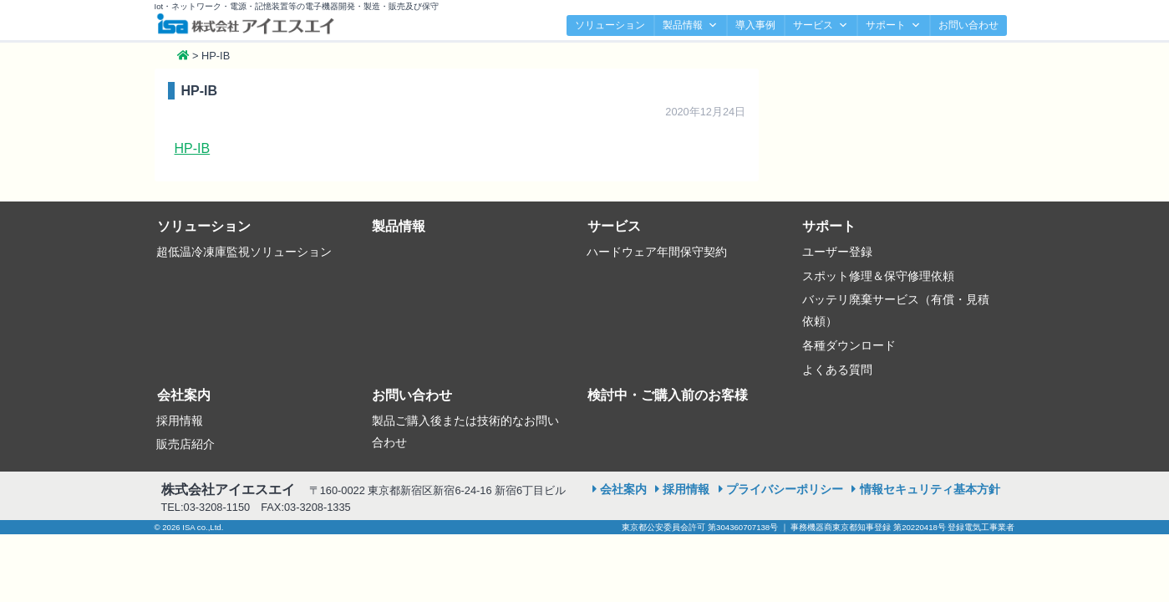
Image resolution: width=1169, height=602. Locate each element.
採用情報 (179, 420)
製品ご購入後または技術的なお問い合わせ (465, 431)
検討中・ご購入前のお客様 (667, 395)
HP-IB (193, 148)
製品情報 (690, 25)
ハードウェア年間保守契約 (657, 251)
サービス (820, 25)
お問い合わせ (968, 25)
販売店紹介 (185, 444)
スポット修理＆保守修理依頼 (878, 276)
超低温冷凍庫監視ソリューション (244, 251)
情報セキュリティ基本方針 (930, 489)
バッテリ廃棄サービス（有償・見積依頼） (895, 310)
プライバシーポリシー (784, 489)
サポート (893, 25)
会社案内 (184, 395)
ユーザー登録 (837, 251)
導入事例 (755, 25)
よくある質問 (837, 369)
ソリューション (610, 25)
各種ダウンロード (849, 345)
